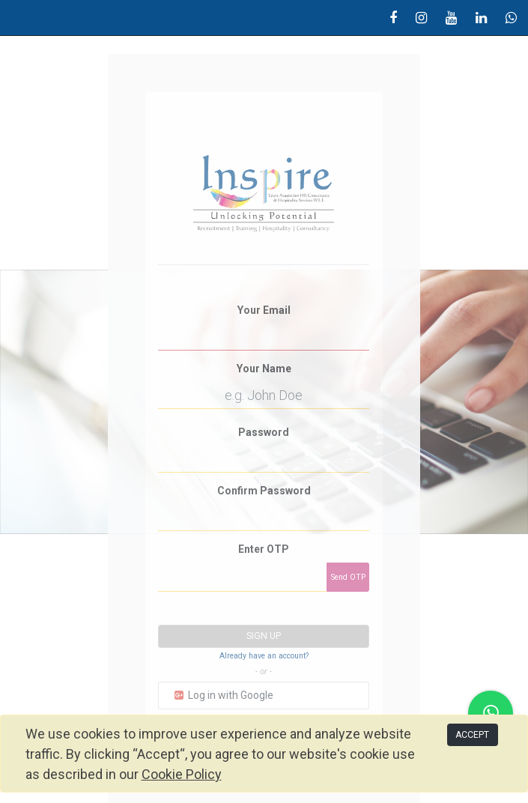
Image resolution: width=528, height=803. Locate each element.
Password (263, 432)
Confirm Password (264, 491)
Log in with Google (222, 695)
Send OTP (348, 577)
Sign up (263, 636)
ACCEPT (472, 735)
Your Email (264, 310)
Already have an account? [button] (264, 656)
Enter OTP (263, 549)
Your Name (264, 369)
